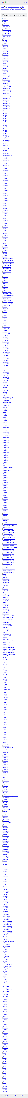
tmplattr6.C (5, 879)
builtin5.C (5, 318)
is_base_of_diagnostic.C (8, 615)
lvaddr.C (5, 684)
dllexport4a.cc (6, 435)
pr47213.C (5, 777)
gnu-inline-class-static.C (8, 525)
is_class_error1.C (7, 622)
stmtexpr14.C (6, 836)
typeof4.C (5, 902)
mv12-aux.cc (6, 697)
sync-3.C (5, 864)
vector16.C (5, 1009)
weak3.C (5, 1088)
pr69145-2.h (6, 797)
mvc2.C (5, 739)
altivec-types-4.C (7, 88)
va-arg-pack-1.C (6, 986)
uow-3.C (5, 938)
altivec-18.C (5, 60)
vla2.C (4, 1068)
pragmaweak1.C (7, 809)
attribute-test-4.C (7, 272)
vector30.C (5, 1036)
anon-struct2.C (6, 100)
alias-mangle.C (6, 36)
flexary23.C (5, 497)
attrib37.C (5, 218)
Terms (16, 1095)
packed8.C (5, 767)
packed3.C (5, 759)
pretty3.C (5, 814)
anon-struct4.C (6, 103)
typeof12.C (5, 897)
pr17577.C (5, 771)
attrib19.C (5, 185)
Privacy (12, 1095)
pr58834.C (5, 789)
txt (22, 1095)
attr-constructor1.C (7, 155)
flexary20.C (5, 492)
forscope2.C (6, 520)
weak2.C (5, 1086)
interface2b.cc (6, 605)
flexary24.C (5, 499)
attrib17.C (5, 182)
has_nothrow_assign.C (8, 540)
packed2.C (5, 757)
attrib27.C (5, 200)
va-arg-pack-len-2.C (7, 991)
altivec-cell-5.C (6, 81)
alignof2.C (5, 43)
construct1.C (6, 405)
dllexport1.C (6, 427)
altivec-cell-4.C (6, 80)
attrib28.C (5, 202)
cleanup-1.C (6, 335)
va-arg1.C (5, 993)
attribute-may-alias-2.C (8, 260)
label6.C (5, 677)
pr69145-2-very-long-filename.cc (10, 796)
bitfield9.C (5, 290)
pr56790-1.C (6, 781)
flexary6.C (5, 505)
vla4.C (4, 1071)
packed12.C (5, 756)
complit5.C (5, 385)
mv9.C (4, 736)
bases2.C (5, 275)
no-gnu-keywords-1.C (8, 747)
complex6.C (6, 362)
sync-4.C (5, 866)
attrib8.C (5, 255)
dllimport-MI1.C (6, 440)
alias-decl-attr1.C (7, 30)
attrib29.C (5, 203)
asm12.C (5, 120)
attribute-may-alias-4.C (8, 263)
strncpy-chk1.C (6, 859)
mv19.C (5, 712)
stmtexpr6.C (6, 852)
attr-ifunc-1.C (6, 158)
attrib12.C (5, 173)
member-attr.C (6, 689)
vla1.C (4, 1053)
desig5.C (5, 415)
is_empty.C (5, 627)
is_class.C (5, 620)
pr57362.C (5, 782)
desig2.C (5, 410)
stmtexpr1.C (6, 827)
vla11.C (4, 1056)
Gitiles (8, 1095)
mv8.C (4, 734)
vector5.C (5, 1044)
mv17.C (5, 709)
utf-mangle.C (6, 959)
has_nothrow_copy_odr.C (9, 562)
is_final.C (5, 632)
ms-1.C (4, 691)
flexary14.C (5, 482)
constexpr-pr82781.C (8, 397)
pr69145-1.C (6, 794)
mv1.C (4, 692)
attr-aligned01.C (6, 153)
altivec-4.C (5, 65)
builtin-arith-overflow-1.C (9, 293)
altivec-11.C (5, 48)
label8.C (5, 680)
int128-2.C (5, 585)
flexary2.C (5, 490)
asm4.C (5, 126)
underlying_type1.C (7, 914)
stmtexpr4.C (6, 849)
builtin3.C (5, 313)
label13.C (5, 665)
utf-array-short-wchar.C (8, 941)
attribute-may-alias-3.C (8, 262)
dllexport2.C (6, 429)
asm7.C (5, 131)
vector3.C (5, 1034)
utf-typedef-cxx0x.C (7, 964)
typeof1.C (5, 892)
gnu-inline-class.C (7, 527)
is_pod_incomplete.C (8, 640)
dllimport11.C (6, 445)
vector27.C (5, 1029)
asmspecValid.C (6, 142)
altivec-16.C (5, 56)
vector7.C (5, 1048)
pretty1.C (5, 811)
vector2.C (5, 1016)
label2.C (5, 671)
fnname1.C (5, 512)
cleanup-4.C (6, 343)
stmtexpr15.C (6, 837)
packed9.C (5, 769)
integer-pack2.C (6, 595)
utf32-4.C (5, 981)
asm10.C (5, 116)
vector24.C (5, 1024)
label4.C (5, 674)
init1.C (4, 574)
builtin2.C (5, 312)
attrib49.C (5, 240)
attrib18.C (5, 183)
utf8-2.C (5, 984)
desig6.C (5, 417)
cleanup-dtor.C (6, 352)
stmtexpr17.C (6, 841)
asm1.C (5, 115)
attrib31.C (5, 208)
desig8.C (5, 420)
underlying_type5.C (7, 926)
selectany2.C (6, 821)
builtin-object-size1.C (8, 300)
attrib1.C (5, 168)
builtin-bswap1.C (7, 297)
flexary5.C (5, 504)
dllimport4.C (6, 454)
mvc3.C (5, 741)
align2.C (5, 40)
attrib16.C (5, 180)
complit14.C (6, 377)
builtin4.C (5, 317)
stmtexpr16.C (6, 839)
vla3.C (4, 1069)
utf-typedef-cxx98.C (7, 966)
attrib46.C (5, 235)
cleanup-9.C (6, 350)
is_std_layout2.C (6, 645)
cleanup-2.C (6, 340)
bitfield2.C (5, 278)
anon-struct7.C (6, 108)
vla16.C (4, 1064)
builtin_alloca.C (6, 327)
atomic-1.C (5, 143)
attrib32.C (5, 210)
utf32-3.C (5, 979)
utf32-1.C (5, 976)
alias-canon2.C (6, 26)
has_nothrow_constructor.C (9, 545)
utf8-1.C (5, 983)
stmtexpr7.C (6, 854)
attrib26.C (5, 198)
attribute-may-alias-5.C (8, 265)
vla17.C (4, 1066)
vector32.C (5, 1039)
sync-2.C (5, 862)
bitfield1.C (5, 277)
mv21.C (5, 717)
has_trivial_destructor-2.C (9, 570)
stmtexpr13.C (6, 834)
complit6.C (5, 387)
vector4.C (5, 1043)
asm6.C (5, 130)
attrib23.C (5, 193)
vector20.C (5, 1018)
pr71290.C (5, 802)
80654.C (5, 23)
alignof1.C (5, 41)
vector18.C (5, 1013)
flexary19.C (5, 489)
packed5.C (5, 762)
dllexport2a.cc (6, 430)
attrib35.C (5, 215)
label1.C (5, 659)
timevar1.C (5, 867)
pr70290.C (5, 799)
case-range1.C (6, 330)
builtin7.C (5, 322)
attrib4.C (5, 223)
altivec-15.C (5, 55)
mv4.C (4, 727)
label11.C (5, 662)
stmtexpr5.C (6, 851)
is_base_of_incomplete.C (8, 619)
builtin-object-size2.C (8, 302)
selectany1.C (6, 819)
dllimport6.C (6, 457)
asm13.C (5, 121)
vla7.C (4, 1076)
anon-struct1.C (6, 98)
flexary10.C (5, 475)
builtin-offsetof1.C (7, 305)
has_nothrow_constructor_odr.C (10, 547)
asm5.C (5, 128)
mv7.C (4, 732)
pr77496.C (5, 804)
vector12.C (5, 1003)
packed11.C (5, 754)
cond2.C (5, 395)
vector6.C (5, 1046)
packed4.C (5, 761)
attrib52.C (5, 247)
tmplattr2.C (5, 872)
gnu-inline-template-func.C (9, 539)
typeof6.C (5, 906)
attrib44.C (5, 232)
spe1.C (4, 824)
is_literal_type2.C (7, 635)
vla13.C (4, 1059)
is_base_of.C (6, 614)
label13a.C (5, 667)
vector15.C (5, 1008)
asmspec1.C (6, 138)
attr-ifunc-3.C (6, 162)
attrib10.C (5, 170)
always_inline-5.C (7, 96)
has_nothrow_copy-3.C (8, 552)
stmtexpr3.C (6, 847)
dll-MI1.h (5, 424)
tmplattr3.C (5, 874)
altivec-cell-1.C (6, 75)
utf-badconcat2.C (7, 946)
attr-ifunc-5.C (6, 165)
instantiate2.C (6, 580)
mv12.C (5, 699)
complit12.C (6, 373)
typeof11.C (5, 896)
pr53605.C (5, 779)
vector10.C (5, 999)
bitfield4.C (5, 282)
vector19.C (5, 1014)
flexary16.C (5, 485)
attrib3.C (5, 205)
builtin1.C (5, 307)
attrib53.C (5, 248)
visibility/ (5, 21)
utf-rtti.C (5, 961)
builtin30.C (5, 315)
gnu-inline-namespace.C (8, 535)
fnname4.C (5, 517)
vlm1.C (4, 1081)
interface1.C (6, 597)
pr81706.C (5, 807)
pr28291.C (5, 776)
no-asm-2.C (6, 746)
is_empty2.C (6, 629)
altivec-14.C (5, 53)
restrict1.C (5, 816)
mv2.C (4, 714)
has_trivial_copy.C (7, 567)
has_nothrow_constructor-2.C (10, 544)
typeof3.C (5, 901)
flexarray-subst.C (7, 470)
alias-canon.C (6, 25)
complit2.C (5, 380)
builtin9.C (5, 325)
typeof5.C (5, 904)
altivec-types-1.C (7, 83)
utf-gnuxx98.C (6, 958)
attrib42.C (5, 228)
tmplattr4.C (5, 876)
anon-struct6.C (6, 106)
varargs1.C (5, 994)
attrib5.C (5, 242)
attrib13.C (5, 175)
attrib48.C (5, 238)
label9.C (5, 682)
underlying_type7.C (7, 929)
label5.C (5, 676)
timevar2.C (5, 869)
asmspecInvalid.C (7, 140)
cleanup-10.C (6, 337)
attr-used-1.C (6, 167)
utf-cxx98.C (5, 951)
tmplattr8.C (5, 882)
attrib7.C (5, 253)
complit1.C (5, 368)
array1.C (5, 110)
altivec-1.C (5, 45)
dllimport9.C (6, 462)
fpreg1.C (5, 522)
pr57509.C (5, 784)
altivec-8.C (5, 71)
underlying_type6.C (7, 927)
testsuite (18, 9)
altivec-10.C (5, 46)
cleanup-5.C (6, 345)
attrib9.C (5, 257)
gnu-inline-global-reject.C (9, 532)
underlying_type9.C (7, 933)
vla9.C (4, 1079)
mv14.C (5, 704)
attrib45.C (5, 233)
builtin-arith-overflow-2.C (9, 295)
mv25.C (5, 724)
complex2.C (6, 355)
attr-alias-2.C (6, 150)
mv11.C (5, 696)
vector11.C (5, 1001)
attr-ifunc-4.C (6, 163)
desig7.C (5, 418)
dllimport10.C (6, 444)
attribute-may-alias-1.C (8, 258)
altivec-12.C (5, 50)
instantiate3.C (6, 582)
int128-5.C (5, 592)
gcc (6, 7)
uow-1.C (5, 934)
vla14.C (4, 1061)
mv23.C (5, 721)
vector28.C (5, 1031)
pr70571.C (5, 801)
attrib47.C (5, 237)
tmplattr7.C (5, 881)
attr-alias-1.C (6, 148)
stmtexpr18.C (6, 842)
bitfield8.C (5, 288)
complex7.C (6, 363)
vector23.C (5, 1023)
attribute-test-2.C (7, 268)
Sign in (25, 2)
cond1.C (5, 393)
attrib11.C (5, 172)
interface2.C (6, 602)
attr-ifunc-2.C (6, 160)
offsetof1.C (5, 749)
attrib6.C (5, 252)
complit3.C (5, 382)
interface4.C (6, 607)
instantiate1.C (6, 579)
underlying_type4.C (7, 924)
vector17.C (5, 1011)
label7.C (5, 679)
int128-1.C (5, 584)
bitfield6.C (5, 285)
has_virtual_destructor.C (8, 572)
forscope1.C (6, 519)
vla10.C (4, 1054)
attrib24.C (5, 195)
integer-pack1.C (6, 594)
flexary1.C (5, 474)
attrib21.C (5, 190)
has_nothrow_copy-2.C (8, 550)
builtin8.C (5, 323)
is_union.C (5, 655)
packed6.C (5, 764)
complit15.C (6, 378)
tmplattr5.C (5, 877)
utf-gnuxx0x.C (6, 956)
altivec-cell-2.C (6, 76)
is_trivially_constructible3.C (9, 650)
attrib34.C (5, 213)
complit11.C (6, 372)
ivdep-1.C (5, 657)
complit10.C (6, 370)
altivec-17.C (5, 58)
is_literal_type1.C (7, 634)
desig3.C (5, 412)
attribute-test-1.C (7, 267)
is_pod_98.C (6, 639)
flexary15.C (5, 484)
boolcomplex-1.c (7, 292)
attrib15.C (5, 178)
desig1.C (5, 408)
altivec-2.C (5, 61)
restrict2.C (5, 817)
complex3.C (6, 357)
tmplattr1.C (5, 871)
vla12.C (4, 1058)
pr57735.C (5, 787)
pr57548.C (5, 786)
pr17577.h (5, 772)
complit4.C (5, 383)
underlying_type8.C (7, 931)
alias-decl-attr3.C (7, 33)
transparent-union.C (7, 887)
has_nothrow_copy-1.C (8, 549)
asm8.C (5, 133)
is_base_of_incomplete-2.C (9, 617)
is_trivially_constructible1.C (9, 647)
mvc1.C (5, 737)
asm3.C (5, 125)
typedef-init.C (6, 889)
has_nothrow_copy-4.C (8, 554)
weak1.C (5, 1084)
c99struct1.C (6, 328)
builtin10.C (5, 308)
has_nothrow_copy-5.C (8, 555)
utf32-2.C (5, 978)
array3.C (5, 113)
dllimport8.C (6, 460)
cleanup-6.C (6, 347)
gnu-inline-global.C (7, 534)
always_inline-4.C (7, 95)
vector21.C (5, 1019)
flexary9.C (5, 510)
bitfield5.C (5, 283)
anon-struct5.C (6, 105)
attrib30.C (5, 207)
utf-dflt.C (5, 952)
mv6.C (4, 731)
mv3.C (4, 726)
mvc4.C (5, 742)
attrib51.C (5, 245)
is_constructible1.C (7, 625)
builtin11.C (5, 310)
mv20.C (5, 716)
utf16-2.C (5, 971)
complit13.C (6, 375)
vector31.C (5, 1038)
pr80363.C (5, 806)
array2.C (5, 111)
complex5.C (6, 360)
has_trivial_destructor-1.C (9, 569)
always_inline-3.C (7, 93)
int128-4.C (5, 590)
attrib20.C (5, 188)
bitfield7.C (5, 287)
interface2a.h (6, 604)
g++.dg (24, 9)
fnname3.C (5, 515)
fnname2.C (5, 514)
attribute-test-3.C (7, 270)
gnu (2, 7)
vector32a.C (6, 1041)
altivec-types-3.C (7, 86)
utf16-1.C (5, 969)
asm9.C (5, 135)
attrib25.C (5, 197)
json (25, 1095)
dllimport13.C (6, 449)
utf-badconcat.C (7, 944)
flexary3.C (5, 500)
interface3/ (5, 20)
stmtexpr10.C (6, 829)
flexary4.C (5, 502)
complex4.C (6, 358)
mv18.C (5, 711)
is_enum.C (5, 630)
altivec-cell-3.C (6, 78)
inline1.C (5, 577)
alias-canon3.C (6, 28)
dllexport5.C (6, 437)
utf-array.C (5, 943)
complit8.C (5, 390)
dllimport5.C (6, 455)
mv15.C (5, 706)
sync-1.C (5, 861)
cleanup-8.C (6, 348)
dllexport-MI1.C (6, 425)
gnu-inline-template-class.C (9, 537)
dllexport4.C (6, 434)
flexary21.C (5, 494)
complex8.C (6, 365)
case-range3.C (6, 333)
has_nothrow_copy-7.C (8, 559)
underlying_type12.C (7, 919)
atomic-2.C (5, 145)
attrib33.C (5, 212)
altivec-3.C (5, 63)
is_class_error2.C (7, 624)
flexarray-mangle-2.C (8, 467)
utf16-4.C (5, 974)
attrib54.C (5, 250)
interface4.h (6, 609)
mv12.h (5, 701)
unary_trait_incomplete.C (8, 912)
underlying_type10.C (7, 916)
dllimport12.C (6, 447)
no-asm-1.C (6, 744)
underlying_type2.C (7, 921)
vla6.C (4, 1074)
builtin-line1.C (6, 298)
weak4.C (5, 1089)
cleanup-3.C (6, 342)
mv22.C (5, 719)
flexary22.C (5, 495)
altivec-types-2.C (7, 85)
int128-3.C (5, 589)
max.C (4, 687)
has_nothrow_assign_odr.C (9, 542)
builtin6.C (5, 320)
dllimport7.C (6, 459)
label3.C (5, 672)
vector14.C (5, 1006)
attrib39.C (5, 222)
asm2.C (5, 123)
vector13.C (5, 1004)
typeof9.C (5, 911)
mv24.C (5, 722)
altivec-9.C (5, 73)
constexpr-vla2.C (7, 400)
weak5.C (5, 1091)
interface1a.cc (6, 600)
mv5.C (4, 729)
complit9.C (5, 392)
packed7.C (5, 766)
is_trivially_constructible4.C (9, 652)
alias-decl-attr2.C (7, 31)
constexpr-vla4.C (7, 404)
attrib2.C (5, 187)
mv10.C (5, 694)
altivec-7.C (5, 70)
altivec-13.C (5, 51)
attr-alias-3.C (6, 152)
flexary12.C (5, 479)
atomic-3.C (5, 146)
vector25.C (5, 1026)
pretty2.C (5, 812)
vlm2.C (4, 1083)
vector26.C (5, 1028)
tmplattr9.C (5, 884)
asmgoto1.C (6, 136)
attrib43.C (5, 230)
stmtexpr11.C (6, 831)
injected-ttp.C (6, 575)
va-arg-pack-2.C (6, 988)
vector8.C (5, 1049)
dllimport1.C (6, 442)
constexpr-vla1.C (7, 398)
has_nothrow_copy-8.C (8, 560)
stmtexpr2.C (6, 846)
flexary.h (5, 472)
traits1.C (5, 886)
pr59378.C (5, 791)
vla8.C (4, 1078)
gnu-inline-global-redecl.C (9, 530)
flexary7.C (5, 507)
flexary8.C (5, 509)
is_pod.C (5, 637)
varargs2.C (5, 996)
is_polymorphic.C (7, 642)
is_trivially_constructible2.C (9, 649)
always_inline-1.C (7, 90)
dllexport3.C (6, 432)
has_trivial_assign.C (7, 564)
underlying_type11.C (7, 917)
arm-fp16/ (5, 18)
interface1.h (6, 599)
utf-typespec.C (6, 968)
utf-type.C (5, 963)
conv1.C (5, 407)
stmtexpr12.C (6, 832)
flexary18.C (5, 487)
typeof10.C (5, 894)
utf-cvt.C (5, 948)
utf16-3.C (5, 973)
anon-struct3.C (6, 101)
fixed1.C (5, 464)
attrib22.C (5, 192)
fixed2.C (5, 465)
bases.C (5, 273)
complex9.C (6, 367)
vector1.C (5, 998)
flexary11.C (5, 477)
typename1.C (6, 891)
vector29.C (5, 1033)
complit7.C (5, 389)
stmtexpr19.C (6, 844)
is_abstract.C (6, 610)
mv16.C (5, 707)
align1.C (5, 38)
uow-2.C (5, 936)
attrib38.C (5, 220)
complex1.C (6, 353)
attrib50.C (5, 243)
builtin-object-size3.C (8, 303)
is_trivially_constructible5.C (9, 654)
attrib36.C (5, 217)
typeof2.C (5, 899)
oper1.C (5, 751)
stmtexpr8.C (6, 856)
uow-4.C (5, 939)
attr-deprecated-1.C (7, 157)
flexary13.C (5, 480)
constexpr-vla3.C (7, 402)
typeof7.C (5, 907)
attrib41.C (5, 227)
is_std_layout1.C (6, 644)
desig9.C (5, 422)
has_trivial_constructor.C (8, 565)
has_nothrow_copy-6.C (8, 557)
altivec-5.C (5, 66)
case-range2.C (6, 332)
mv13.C (5, 702)
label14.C (5, 669)
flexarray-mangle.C (7, 469)
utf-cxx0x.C (5, 949)
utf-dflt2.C (5, 954)
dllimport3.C (6, 452)
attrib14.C (5, 177)
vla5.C (4, 1073)
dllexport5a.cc (6, 439)
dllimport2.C (6, 450)
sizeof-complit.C (7, 822)
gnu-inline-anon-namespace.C (10, 524)
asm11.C (5, 118)
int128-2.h (5, 587)
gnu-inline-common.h (8, 529)
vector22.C (5, 1021)
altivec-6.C (5, 68)
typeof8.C (5, 909)
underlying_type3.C (7, 923)
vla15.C (4, 1063)
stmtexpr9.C (6, 857)
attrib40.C (5, 225)
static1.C (5, 826)
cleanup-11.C (6, 338)
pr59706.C (5, 792)
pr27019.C (5, 774)
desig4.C (5, 414)
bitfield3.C (5, 280)
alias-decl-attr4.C (7, 35)
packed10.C (5, 752)
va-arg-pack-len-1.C (7, 989)
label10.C (5, 661)
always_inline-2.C (7, 91)
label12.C (5, 664)
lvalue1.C (5, 686)
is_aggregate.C (6, 612)
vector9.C (5, 1051)
